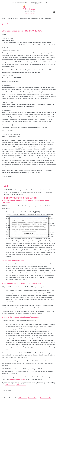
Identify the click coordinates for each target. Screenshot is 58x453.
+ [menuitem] (46, 2)
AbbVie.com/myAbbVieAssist (15, 385)
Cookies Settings (29, 233)
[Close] (47, 218)
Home (3, 18)
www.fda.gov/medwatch (17, 379)
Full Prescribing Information (27, 398)
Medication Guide (45, 398)
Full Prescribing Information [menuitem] (20, 2)
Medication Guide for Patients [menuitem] (37, 3)
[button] (54, 12)
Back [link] (6, 24)
